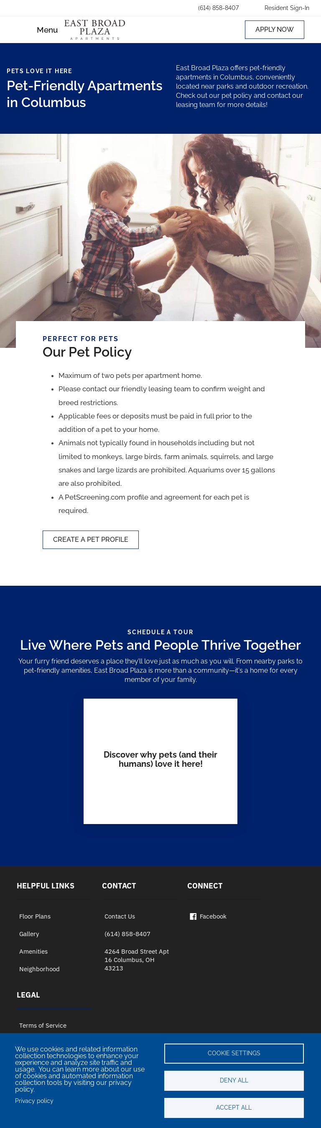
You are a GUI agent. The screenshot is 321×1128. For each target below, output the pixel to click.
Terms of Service (42, 1025)
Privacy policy (34, 1100)
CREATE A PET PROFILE (90, 540)
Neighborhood (39, 969)
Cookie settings (234, 1053)
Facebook (208, 916)
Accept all (234, 1107)
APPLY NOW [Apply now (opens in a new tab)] (274, 29)
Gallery (29, 934)
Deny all (234, 1080)
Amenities (33, 951)
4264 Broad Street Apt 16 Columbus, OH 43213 (136, 959)
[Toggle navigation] (40, 29)
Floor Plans (35, 916)
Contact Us (119, 916)
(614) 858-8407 (127, 934)
